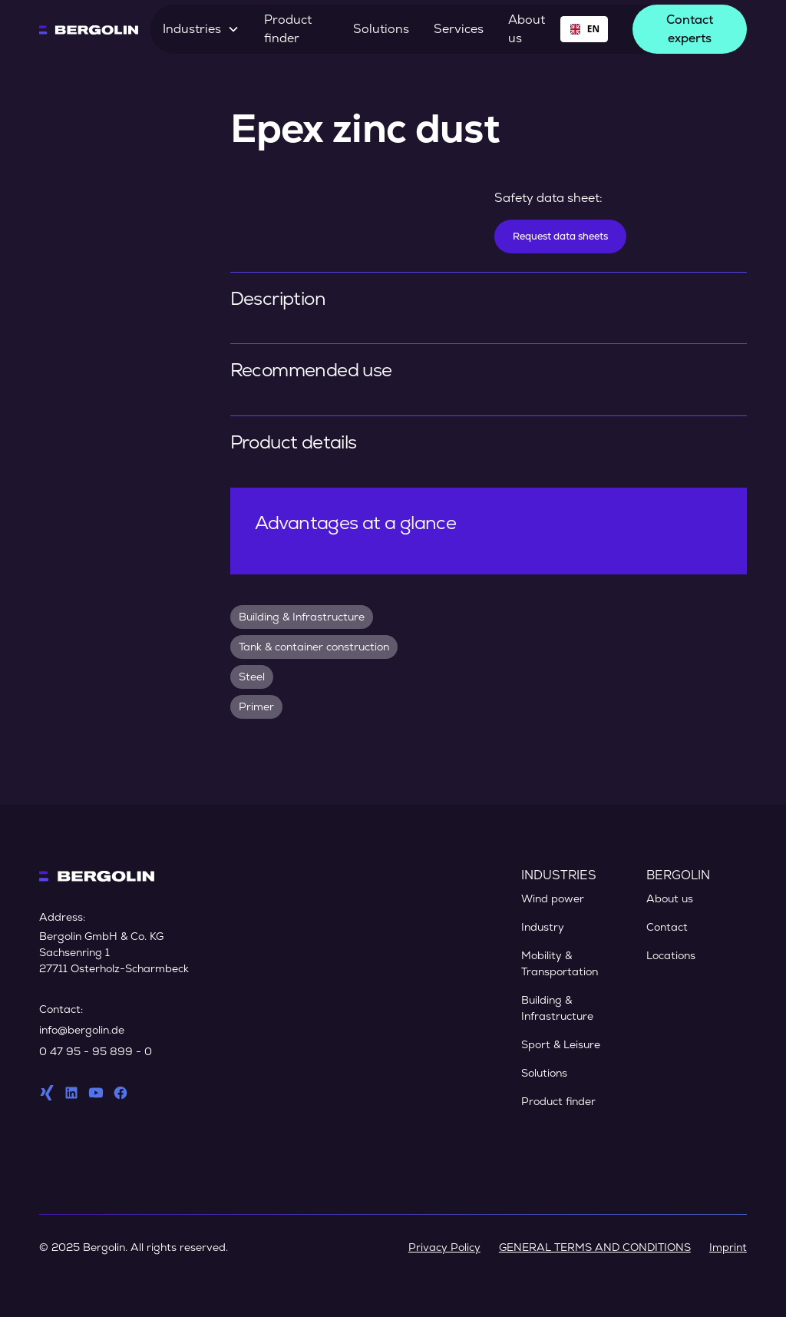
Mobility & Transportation (559, 963)
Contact (667, 927)
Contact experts (689, 29)
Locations (670, 955)
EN (584, 28)
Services (459, 29)
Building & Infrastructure (557, 1008)
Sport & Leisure (560, 1044)
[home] (88, 29)
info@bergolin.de (81, 1030)
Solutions (381, 29)
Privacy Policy (444, 1247)
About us (526, 29)
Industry (542, 927)
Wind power (552, 898)
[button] (201, 29)
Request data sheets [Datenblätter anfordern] (560, 236)
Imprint (728, 1247)
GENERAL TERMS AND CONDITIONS (595, 1247)
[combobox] (584, 29)
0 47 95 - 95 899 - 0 (95, 1051)
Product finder (288, 29)
